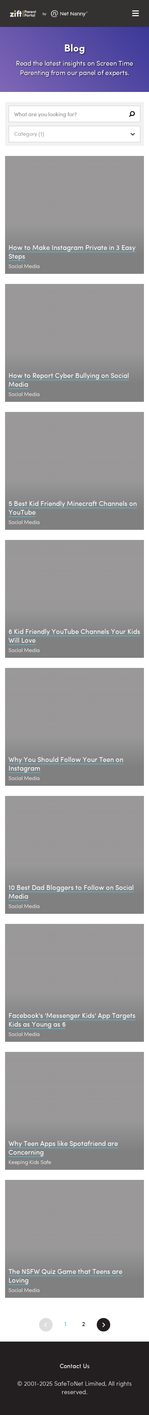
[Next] (103, 1324)
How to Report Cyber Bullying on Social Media (68, 379)
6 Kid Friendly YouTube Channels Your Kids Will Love (74, 635)
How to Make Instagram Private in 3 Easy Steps (72, 251)
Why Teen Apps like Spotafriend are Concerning (63, 1147)
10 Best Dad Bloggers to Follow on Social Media (71, 891)
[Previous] (46, 1324)
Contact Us (75, 1365)
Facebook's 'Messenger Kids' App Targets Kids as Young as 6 (72, 1019)
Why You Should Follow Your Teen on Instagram (65, 763)
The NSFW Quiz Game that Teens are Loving (65, 1275)
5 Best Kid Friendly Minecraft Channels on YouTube (72, 507)
